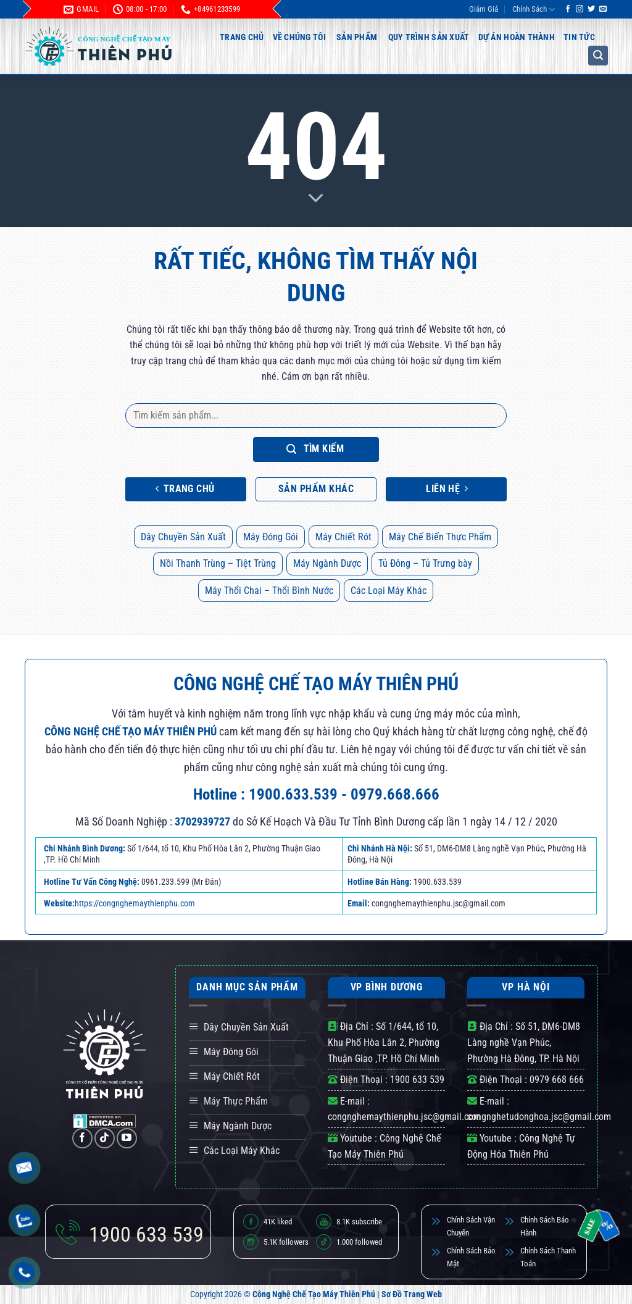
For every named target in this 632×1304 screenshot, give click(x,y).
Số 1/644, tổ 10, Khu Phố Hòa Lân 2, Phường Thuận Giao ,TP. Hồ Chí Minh (383, 1042)
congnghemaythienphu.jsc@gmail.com (404, 1116)
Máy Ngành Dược (327, 563)
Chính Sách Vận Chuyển (471, 1226)
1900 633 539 (417, 1079)
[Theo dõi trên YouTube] (127, 1138)
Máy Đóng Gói (270, 537)
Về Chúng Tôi (299, 37)
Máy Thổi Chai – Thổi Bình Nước (269, 590)
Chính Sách (533, 9)
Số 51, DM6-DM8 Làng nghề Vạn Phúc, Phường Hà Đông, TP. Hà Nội (523, 1042)
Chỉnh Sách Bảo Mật (471, 1257)
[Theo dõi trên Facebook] (568, 9)
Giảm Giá (483, 9)
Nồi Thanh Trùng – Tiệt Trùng (218, 563)
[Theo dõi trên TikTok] (104, 1138)
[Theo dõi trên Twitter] (591, 9)
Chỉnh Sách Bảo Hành (544, 1226)
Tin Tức (579, 37)
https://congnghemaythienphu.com (135, 903)
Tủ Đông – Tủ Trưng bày (425, 563)
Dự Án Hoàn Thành (516, 37)
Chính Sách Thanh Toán (548, 1257)
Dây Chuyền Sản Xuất (183, 537)
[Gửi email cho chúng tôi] (603, 9)
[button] (598, 55)
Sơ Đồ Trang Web (411, 1294)
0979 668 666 (557, 1079)
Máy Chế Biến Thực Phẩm (440, 537)
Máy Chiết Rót (343, 537)
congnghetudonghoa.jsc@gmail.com (539, 1116)
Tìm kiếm (315, 449)
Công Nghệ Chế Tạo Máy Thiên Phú (313, 1294)
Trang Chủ (242, 37)
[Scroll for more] (316, 199)
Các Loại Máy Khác (388, 590)
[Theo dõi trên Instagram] (579, 9)
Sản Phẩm (356, 37)
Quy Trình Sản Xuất (429, 37)
